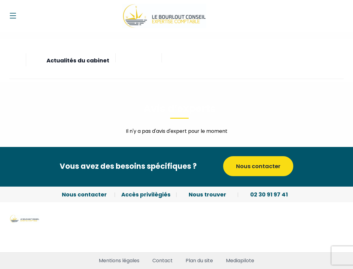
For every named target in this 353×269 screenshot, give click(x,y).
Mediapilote (240, 260)
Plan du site (199, 260)
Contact (162, 260)
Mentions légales (119, 260)
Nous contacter (258, 166)
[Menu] (13, 15)
